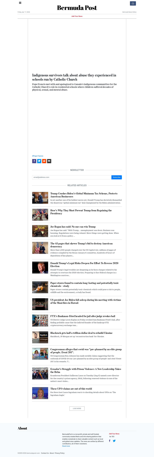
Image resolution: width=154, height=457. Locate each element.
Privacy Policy (59, 453)
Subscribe (116, 177)
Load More (77, 408)
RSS (111, 436)
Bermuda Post (77, 7)
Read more (66, 446)
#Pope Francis (37, 156)
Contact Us (45, 453)
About (52, 453)
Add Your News (77, 16)
